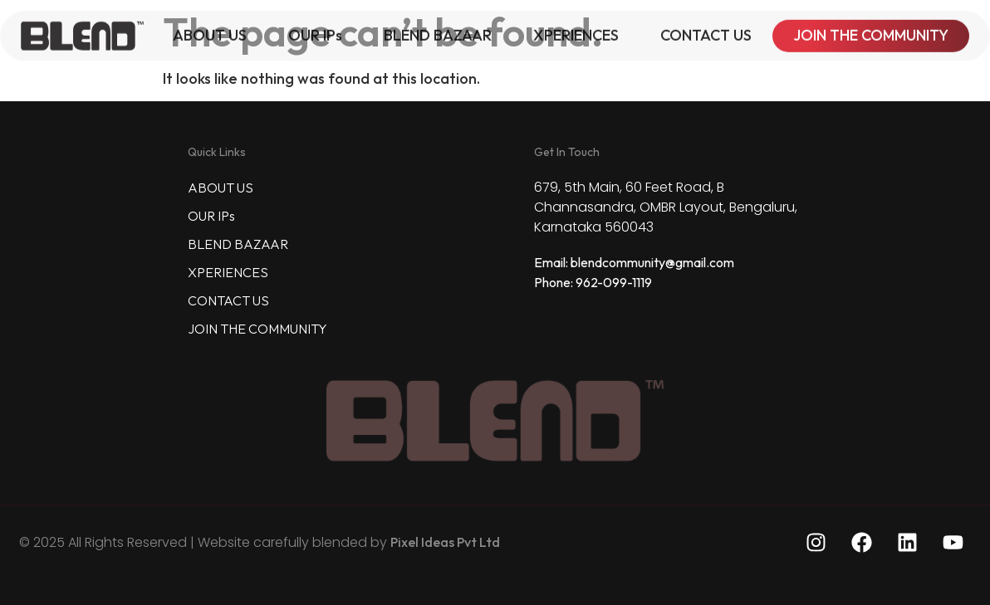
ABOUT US (210, 31)
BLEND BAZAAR (438, 31)
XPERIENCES (576, 31)
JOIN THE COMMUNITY (870, 31)
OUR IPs (315, 31)
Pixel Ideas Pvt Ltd (445, 542)
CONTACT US (706, 31)
